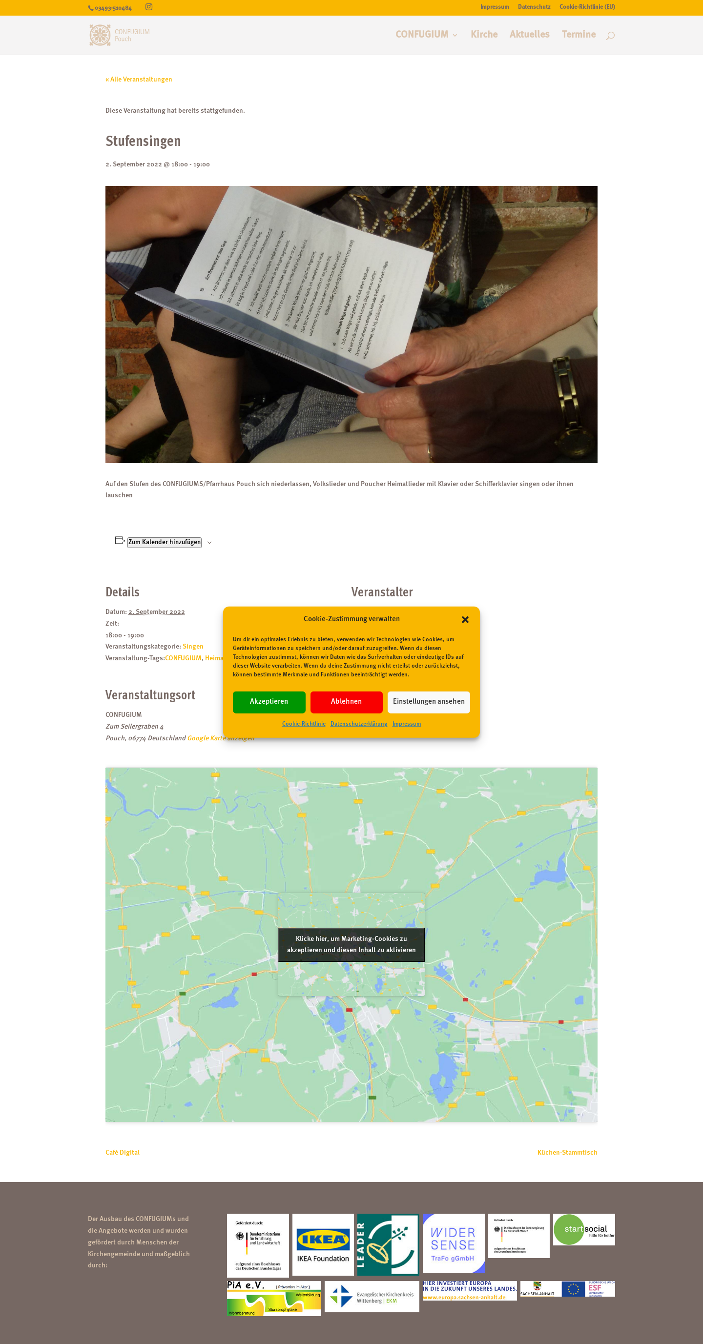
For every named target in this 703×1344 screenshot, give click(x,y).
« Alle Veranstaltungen (138, 79)
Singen (193, 646)
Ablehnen (346, 702)
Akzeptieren (269, 702)
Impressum (407, 724)
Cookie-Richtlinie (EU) (587, 7)
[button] (465, 620)
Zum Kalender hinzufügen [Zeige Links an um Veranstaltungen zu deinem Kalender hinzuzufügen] (164, 542)
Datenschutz (534, 7)
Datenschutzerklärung (359, 724)
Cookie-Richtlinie (304, 724)
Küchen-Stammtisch (568, 1152)
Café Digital (122, 1152)
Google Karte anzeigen (220, 738)
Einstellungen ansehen (429, 702)
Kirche (484, 36)
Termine (579, 36)
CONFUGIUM (422, 36)
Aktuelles (530, 36)
